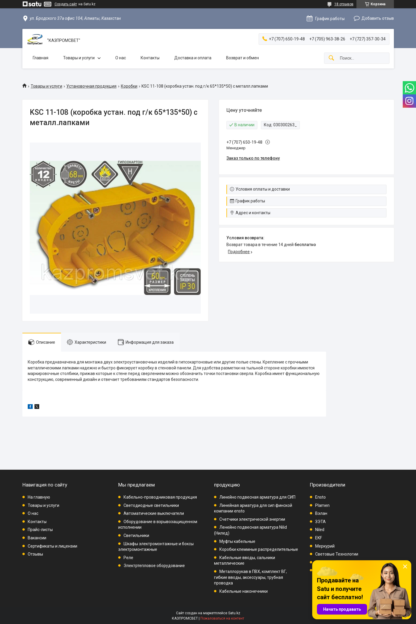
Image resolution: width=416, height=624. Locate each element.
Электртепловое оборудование (154, 565)
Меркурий (325, 546)
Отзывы (35, 554)
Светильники (136, 535)
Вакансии (37, 537)
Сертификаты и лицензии (52, 546)
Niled (319, 529)
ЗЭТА (320, 521)
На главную (39, 497)
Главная (40, 57)
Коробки (129, 86)
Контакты (150, 57)
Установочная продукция (91, 86)
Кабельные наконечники (243, 591)
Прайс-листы (40, 529)
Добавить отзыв (377, 18)
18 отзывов (343, 4)
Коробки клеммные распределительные (258, 549)
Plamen (322, 505)
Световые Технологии (336, 554)
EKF (318, 537)
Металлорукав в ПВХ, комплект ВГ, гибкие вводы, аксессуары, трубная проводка (250, 577)
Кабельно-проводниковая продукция (160, 497)
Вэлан (321, 513)
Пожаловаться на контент (222, 618)
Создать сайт (66, 4)
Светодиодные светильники (151, 505)
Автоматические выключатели (154, 513)
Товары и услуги (79, 57)
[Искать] (331, 58)
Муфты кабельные (237, 541)
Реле (128, 557)
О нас (120, 57)
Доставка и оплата (192, 57)
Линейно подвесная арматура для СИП (257, 497)
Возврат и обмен (242, 57)
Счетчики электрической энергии (252, 519)
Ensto (320, 497)
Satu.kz (234, 613)
